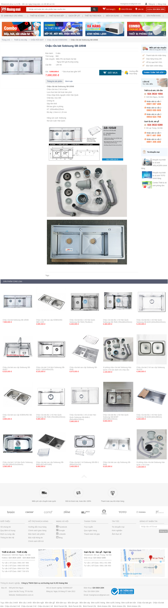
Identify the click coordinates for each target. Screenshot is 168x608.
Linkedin (61, 534)
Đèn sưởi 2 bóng (113, 603)
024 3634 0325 (29, 558)
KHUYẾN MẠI (126, 9)
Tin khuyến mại (118, 527)
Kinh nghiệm (117, 530)
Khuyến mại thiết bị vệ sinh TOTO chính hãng (159, 175)
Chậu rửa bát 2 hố (28, 606)
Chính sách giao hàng (37, 530)
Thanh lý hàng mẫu (133, 16)
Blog (59, 538)
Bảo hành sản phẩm (36, 534)
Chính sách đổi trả (35, 541)
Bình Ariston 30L (104, 606)
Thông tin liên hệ (7, 538)
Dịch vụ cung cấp (7, 534)
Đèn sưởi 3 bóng (98, 603)
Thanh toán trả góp (92, 534)
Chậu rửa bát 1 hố (45, 606)
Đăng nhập (162, 4)
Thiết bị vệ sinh (37, 16)
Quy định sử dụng (7, 530)
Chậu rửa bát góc (144, 603)
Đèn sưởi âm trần (129, 603)
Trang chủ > (7, 40)
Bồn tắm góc (73, 603)
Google (60, 530)
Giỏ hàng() (110, 9)
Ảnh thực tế (117, 534)
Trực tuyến (88, 527)
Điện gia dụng (112, 16)
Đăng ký (152, 4)
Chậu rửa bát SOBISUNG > (59, 40)
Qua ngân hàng (90, 530)
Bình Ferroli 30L (60, 606)
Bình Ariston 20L (119, 606)
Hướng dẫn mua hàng (37, 527)
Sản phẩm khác (154, 16)
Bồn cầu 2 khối (11, 603)
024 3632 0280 (99, 558)
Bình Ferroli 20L (75, 606)
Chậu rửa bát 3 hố (12, 606)
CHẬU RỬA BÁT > (39, 40)
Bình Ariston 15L (134, 606)
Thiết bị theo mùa (93, 16)
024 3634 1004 (15, 558)
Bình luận (69, 81)
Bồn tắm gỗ (50, 603)
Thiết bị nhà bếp (56, 16)
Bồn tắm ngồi (38, 603)
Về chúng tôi (5, 527)
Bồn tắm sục (61, 603)
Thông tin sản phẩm (54, 81)
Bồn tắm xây (84, 603)
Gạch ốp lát (74, 16)
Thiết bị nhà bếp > (22, 40)
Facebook (61, 527)
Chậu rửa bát (52, 86)
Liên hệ (140, 9)
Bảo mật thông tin (35, 538)
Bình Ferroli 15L (89, 606)
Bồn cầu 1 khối (25, 603)
